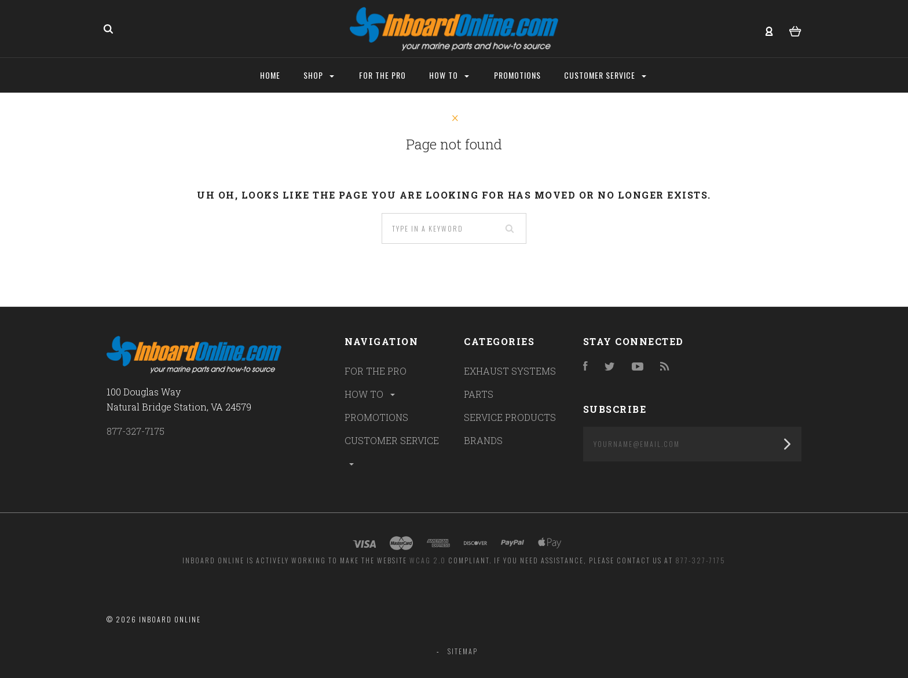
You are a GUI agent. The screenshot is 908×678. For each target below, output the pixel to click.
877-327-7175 (135, 431)
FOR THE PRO (376, 371)
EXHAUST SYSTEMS (510, 371)
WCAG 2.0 (427, 560)
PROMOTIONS (376, 417)
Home (270, 75)
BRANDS (483, 440)
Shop (318, 75)
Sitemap (463, 651)
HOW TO (371, 394)
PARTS (478, 394)
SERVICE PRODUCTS (510, 417)
